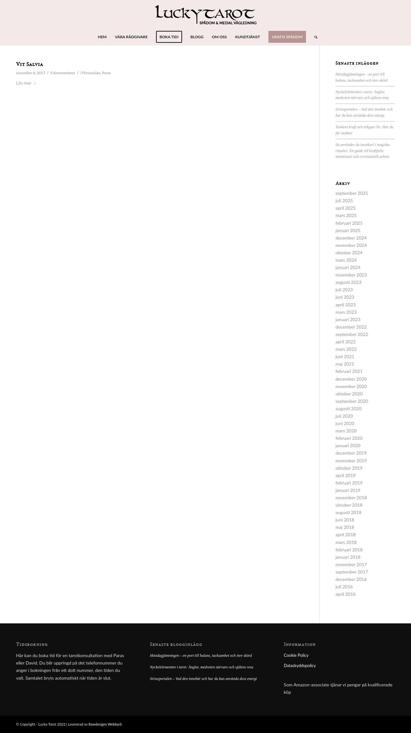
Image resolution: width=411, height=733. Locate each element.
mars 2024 (346, 260)
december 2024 (351, 237)
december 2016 (351, 579)
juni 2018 (345, 519)
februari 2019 (349, 482)
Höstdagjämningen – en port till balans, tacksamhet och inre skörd (201, 655)
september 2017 (352, 572)
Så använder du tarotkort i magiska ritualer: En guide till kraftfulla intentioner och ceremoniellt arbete (362, 150)
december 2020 (351, 379)
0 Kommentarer (62, 73)
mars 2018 (346, 542)
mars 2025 (346, 215)
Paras (106, 73)
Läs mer (27, 83)
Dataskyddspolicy (300, 665)
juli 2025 (344, 200)
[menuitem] (102, 37)
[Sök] (313, 37)
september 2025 (352, 193)
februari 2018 (349, 549)
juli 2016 (344, 586)
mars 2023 (346, 312)
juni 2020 (345, 423)
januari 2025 (348, 230)
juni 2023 (345, 297)
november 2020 (351, 386)
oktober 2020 (349, 393)
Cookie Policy (296, 655)
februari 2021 (349, 371)
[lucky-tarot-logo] (205, 14)
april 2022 (346, 341)
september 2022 (352, 334)
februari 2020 (349, 438)
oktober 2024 (349, 252)
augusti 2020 (349, 408)
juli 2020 (344, 416)
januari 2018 (348, 557)
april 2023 (346, 304)
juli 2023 (344, 289)
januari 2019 (348, 490)
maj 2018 (345, 527)
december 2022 (351, 327)
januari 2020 (348, 445)
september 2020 (352, 401)
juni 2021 (345, 356)
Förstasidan (91, 73)
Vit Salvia (29, 65)
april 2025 (346, 208)
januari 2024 (348, 267)
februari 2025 (349, 223)
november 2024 (351, 245)
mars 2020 (346, 430)
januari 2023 (348, 319)
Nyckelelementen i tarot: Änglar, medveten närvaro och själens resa (201, 667)
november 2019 (351, 460)
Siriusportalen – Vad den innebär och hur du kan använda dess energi (203, 678)
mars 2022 (346, 349)
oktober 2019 (349, 468)
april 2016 (346, 594)
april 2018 (346, 534)
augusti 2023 (349, 282)
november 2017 (351, 564)
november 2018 (351, 497)
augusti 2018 (349, 512)
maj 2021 (345, 363)
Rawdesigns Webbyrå (105, 724)
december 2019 (351, 453)
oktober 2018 (349, 505)
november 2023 (351, 274)
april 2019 (346, 475)
